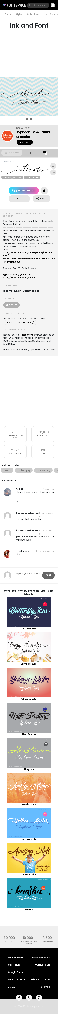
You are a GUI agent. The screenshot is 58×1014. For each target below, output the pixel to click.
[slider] (30, 153)
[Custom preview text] (11, 153)
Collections (33, 14)
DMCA (11, 986)
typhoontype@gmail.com (17, 274)
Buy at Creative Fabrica (20, 322)
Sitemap (45, 986)
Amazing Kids (29, 874)
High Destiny (29, 734)
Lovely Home (29, 804)
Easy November (29, 663)
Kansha (29, 909)
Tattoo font (26, 334)
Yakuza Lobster (29, 698)
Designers (48, 941)
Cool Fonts (14, 964)
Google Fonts (15, 972)
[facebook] (19, 998)
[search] (38, 5)
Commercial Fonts (40, 957)
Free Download (23, 190)
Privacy (35, 979)
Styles (19, 14)
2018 (15, 432)
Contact (24, 142)
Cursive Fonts (42, 964)
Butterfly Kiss (29, 628)
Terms (46, 979)
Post (48, 575)
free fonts (10, 941)
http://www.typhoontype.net (19, 277)
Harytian (29, 769)
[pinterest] (39, 998)
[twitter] (29, 998)
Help (10, 979)
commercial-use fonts (29, 942)
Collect (19, 199)
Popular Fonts (15, 957)
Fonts (8, 14)
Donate (11, 305)
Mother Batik (29, 839)
